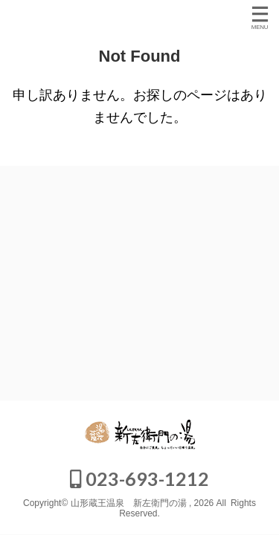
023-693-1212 (139, 478)
